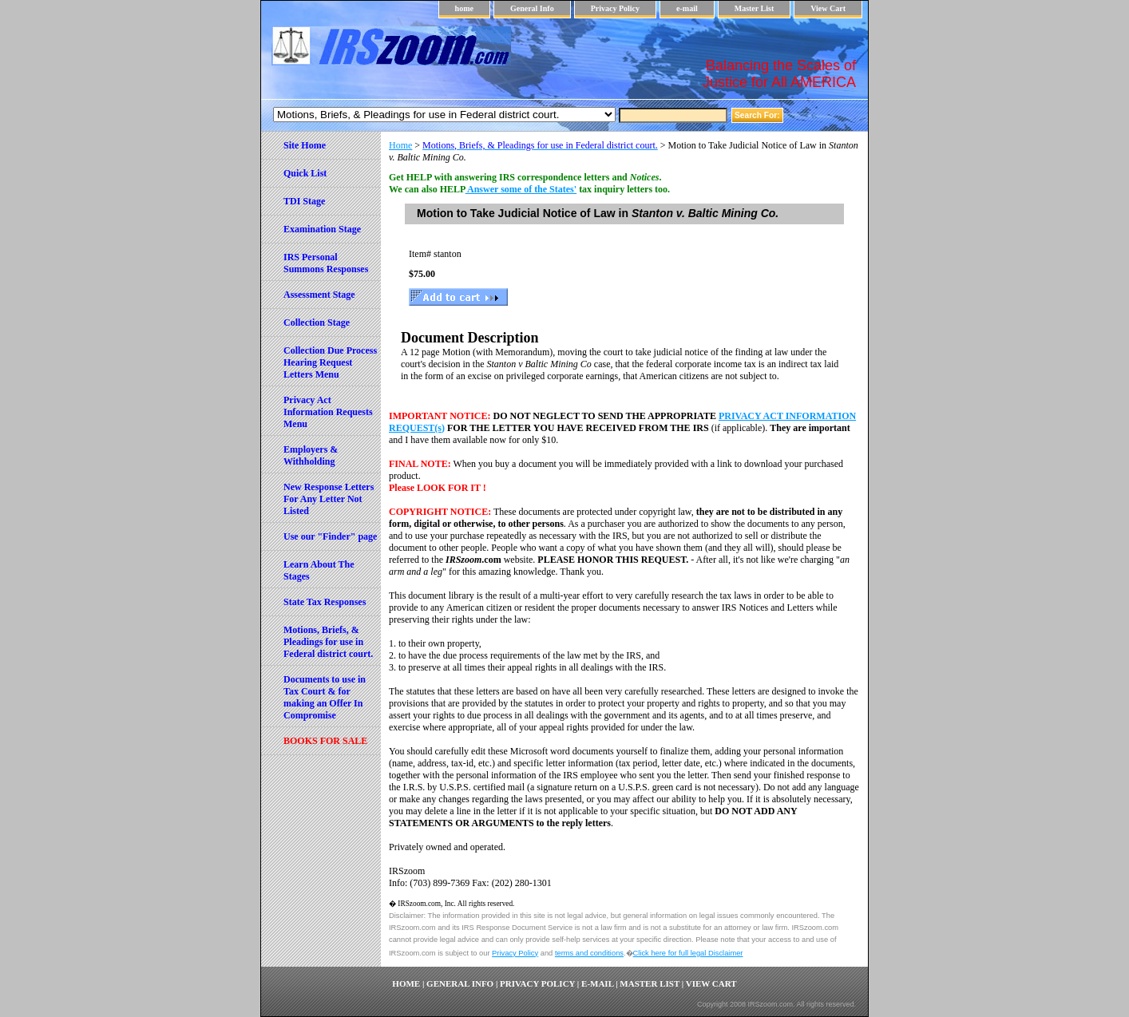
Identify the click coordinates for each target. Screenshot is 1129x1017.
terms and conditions (589, 953)
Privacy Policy (615, 8)
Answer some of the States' (520, 189)
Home (400, 145)
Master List (754, 8)
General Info (532, 8)
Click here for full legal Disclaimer (688, 953)
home (464, 8)
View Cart (828, 8)
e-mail (687, 8)
